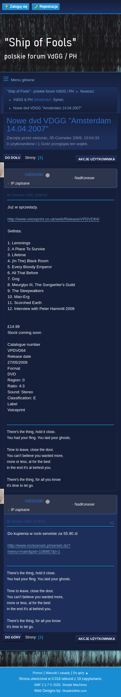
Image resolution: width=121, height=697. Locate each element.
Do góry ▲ (80, 673)
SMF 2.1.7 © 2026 (47, 685)
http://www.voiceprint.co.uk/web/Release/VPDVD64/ (53, 219)
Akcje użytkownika (96, 159)
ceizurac (34, 174)
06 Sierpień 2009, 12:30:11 (26, 521)
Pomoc (38, 673)
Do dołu (12, 157)
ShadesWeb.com (74, 691)
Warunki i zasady (58, 673)
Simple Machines (74, 685)
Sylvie (58, 100)
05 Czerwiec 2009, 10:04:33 (27, 195)
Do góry (13, 637)
